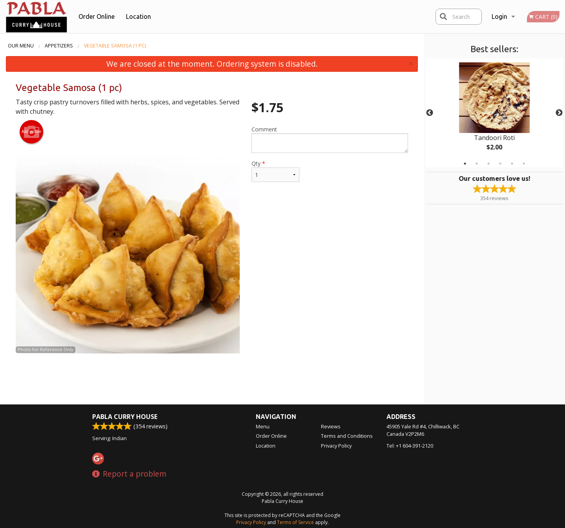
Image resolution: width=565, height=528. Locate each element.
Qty (275, 171)
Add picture (32, 132)
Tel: (409, 445)
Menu (263, 426)
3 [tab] (488, 164)
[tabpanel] (494, 113)
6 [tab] (524, 164)
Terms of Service (295, 522)
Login (499, 16)
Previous (430, 113)
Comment (330, 139)
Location (138, 16)
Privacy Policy (336, 445)
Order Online (96, 16)
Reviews (331, 426)
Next (559, 113)
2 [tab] (477, 164)
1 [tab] (465, 164)
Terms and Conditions (347, 435)
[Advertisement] (212, 379)
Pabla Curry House (124, 416)
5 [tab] (512, 164)
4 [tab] (500, 164)
